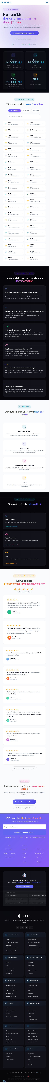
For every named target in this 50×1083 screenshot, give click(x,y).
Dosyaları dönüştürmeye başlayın (24, 33)
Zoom (29, 1008)
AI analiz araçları (32, 939)
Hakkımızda (31, 1053)
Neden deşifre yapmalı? (33, 1039)
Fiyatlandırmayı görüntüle (24, 39)
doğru (41, 920)
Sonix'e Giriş (8, 1036)
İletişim (29, 1062)
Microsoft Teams (32, 1010)
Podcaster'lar (31, 968)
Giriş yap (11, 1079)
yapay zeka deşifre (23, 920)
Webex (29, 1016)
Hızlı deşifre (8, 945)
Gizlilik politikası (27, 1079)
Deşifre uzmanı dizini (11, 1042)
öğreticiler (27, 882)
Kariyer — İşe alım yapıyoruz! (34, 1056)
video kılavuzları (36, 882)
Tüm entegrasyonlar (32, 1019)
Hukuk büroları (9, 993)
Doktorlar (30, 990)
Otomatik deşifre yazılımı (12, 942)
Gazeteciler (30, 962)
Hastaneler (30, 993)
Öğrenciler (30, 973)
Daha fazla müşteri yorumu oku (24, 769)
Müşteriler (8, 1056)
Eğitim (7, 965)
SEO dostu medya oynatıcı (34, 942)
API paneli (8, 1013)
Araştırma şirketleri (10, 970)
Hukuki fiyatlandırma (11, 996)
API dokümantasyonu (11, 1010)
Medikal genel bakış (32, 985)
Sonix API (8, 1008)
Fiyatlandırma (9, 1053)
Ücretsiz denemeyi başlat (24, 802)
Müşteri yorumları (10, 1059)
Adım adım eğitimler (32, 1036)
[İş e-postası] (24, 826)
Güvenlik (30, 1064)
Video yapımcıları (32, 970)
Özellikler (8, 939)
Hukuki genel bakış (10, 985)
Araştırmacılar (31, 965)
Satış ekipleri (9, 973)
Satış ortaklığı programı (11, 1016)
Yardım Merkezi (20, 882)
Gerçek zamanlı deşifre (11, 950)
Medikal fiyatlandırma (33, 996)
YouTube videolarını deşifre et (35, 948)
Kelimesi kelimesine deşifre (12, 948)
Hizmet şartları (36, 1079)
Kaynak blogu (9, 1039)
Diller (7, 1030)
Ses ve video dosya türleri (12, 1033)
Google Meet (31, 1013)
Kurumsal (8, 962)
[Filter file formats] (24, 116)
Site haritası (18, 1079)
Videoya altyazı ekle (32, 945)
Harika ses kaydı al (32, 1042)
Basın (29, 1059)
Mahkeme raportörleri (11, 990)
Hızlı (38, 920)
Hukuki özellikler (10, 988)
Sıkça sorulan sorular (32, 1033)
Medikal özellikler (32, 988)
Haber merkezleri (10, 968)
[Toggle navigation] (47, 2)
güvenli (24, 922)
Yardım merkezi (31, 1030)
